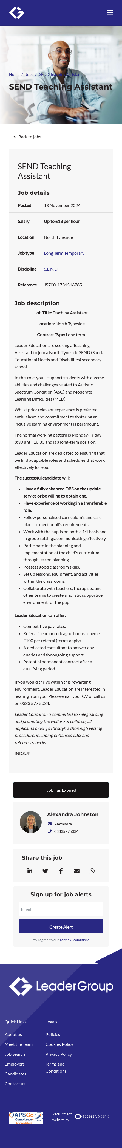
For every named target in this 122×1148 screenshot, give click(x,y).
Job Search (15, 1054)
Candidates (15, 1073)
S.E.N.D (51, 268)
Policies (53, 1034)
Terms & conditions (74, 940)
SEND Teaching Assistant (60, 74)
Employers (15, 1063)
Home (14, 74)
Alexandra (59, 824)
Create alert (61, 926)
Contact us (15, 1083)
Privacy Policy (59, 1054)
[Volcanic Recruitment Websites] (92, 1116)
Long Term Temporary (64, 253)
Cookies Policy (59, 1044)
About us (13, 1034)
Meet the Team (19, 1044)
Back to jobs (29, 136)
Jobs (29, 74)
